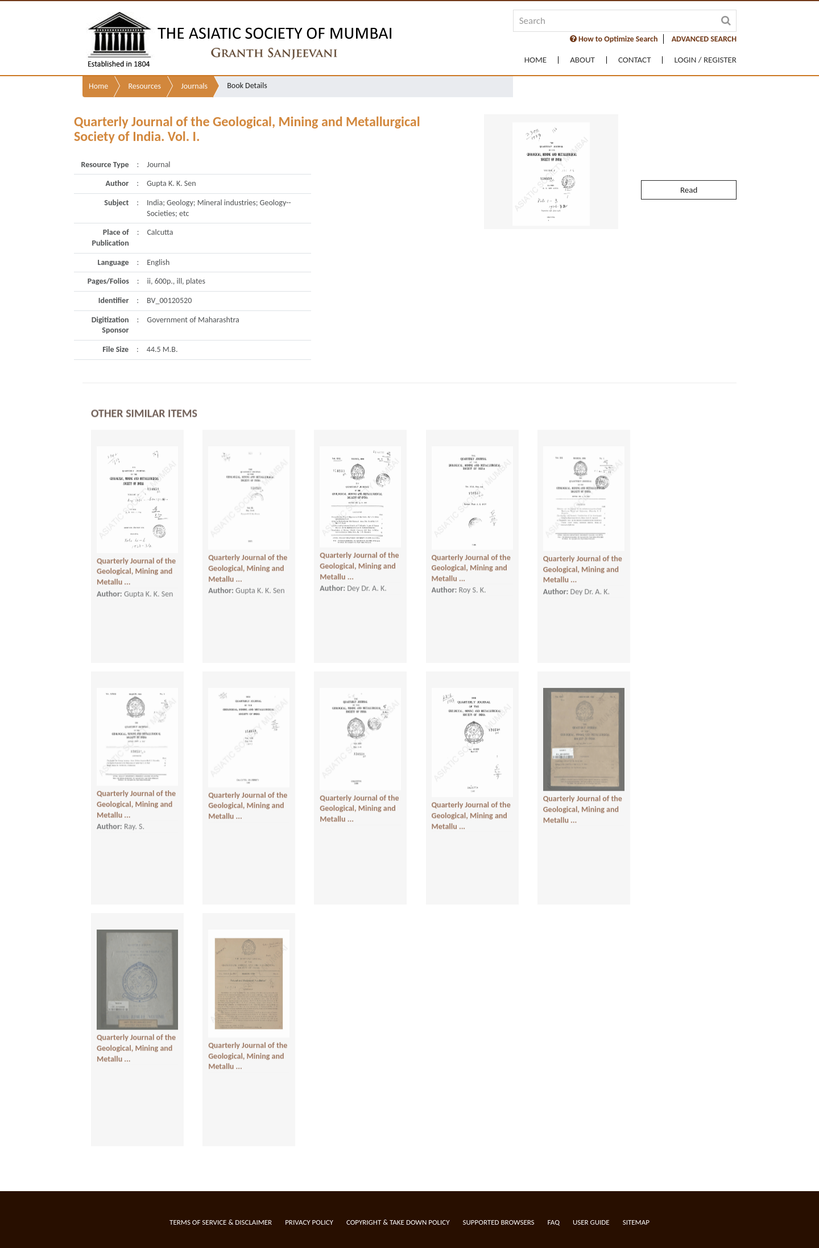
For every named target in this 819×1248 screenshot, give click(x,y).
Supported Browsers (499, 1222)
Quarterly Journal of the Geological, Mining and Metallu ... (136, 550)
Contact (634, 60)
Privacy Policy (309, 1222)
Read (688, 158)
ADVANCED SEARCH (704, 39)
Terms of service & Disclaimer (220, 1222)
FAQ (554, 1222)
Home (535, 60)
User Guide (591, 1222)
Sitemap (636, 1222)
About (582, 60)
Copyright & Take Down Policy (398, 1222)
